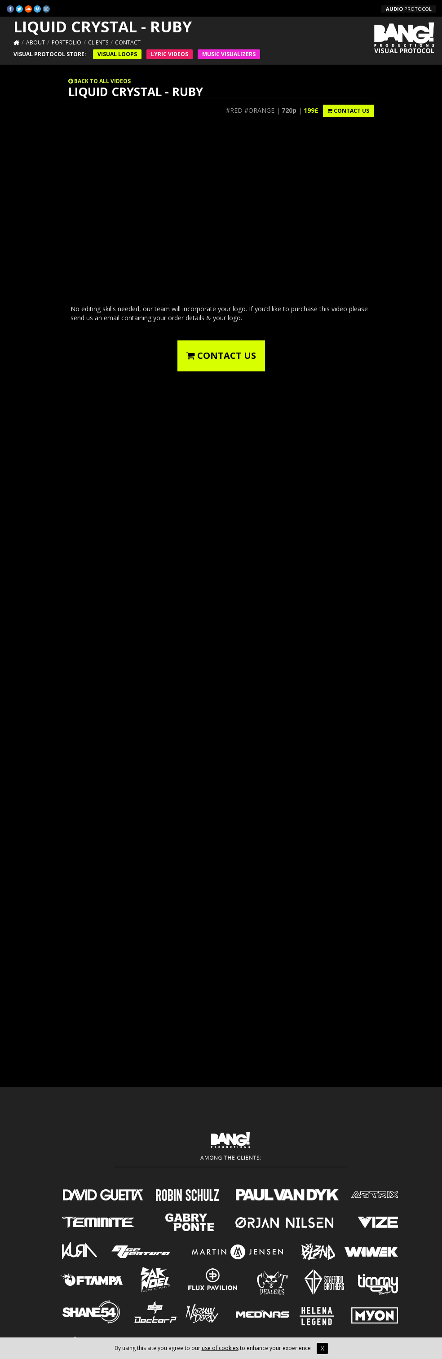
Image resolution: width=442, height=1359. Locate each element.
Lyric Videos (169, 54)
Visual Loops (117, 54)
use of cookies (220, 1348)
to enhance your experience (283, 1348)
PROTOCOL (409, 8)
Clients (98, 42)
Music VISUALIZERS (229, 54)
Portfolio (66, 42)
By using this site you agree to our (158, 1348)
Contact (128, 42)
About (35, 42)
